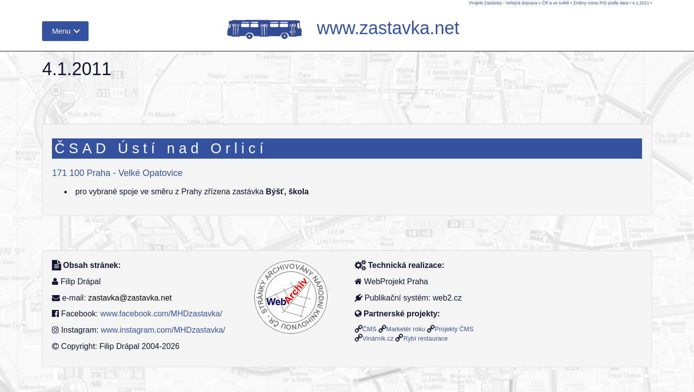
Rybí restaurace (425, 338)
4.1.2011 (640, 2)
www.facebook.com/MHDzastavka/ (161, 313)
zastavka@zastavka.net (130, 298)
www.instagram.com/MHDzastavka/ (163, 330)
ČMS (369, 329)
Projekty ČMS (454, 329)
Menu (61, 31)
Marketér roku (405, 329)
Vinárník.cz (378, 338)
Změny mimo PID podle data (600, 2)
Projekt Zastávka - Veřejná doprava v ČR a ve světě (519, 2)
